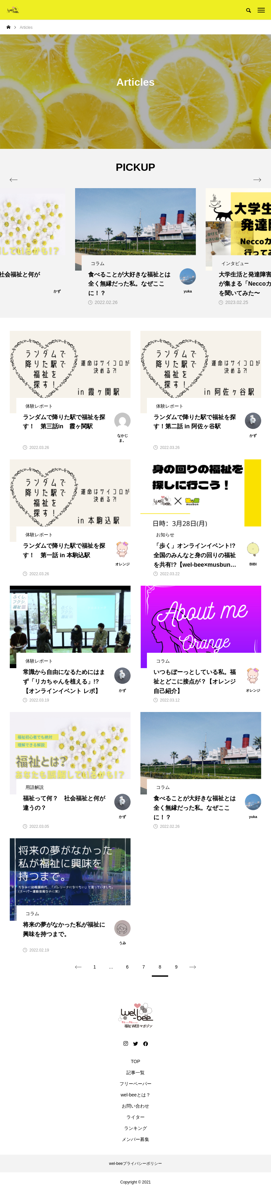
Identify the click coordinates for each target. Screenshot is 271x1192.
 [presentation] (257, 180)
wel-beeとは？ (135, 1095)
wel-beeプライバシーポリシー (135, 1163)
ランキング (135, 1128)
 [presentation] (14, 180)
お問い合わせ (135, 1106)
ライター (135, 1117)
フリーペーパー (135, 1083)
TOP (135, 1061)
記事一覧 (135, 1072)
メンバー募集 (135, 1139)
